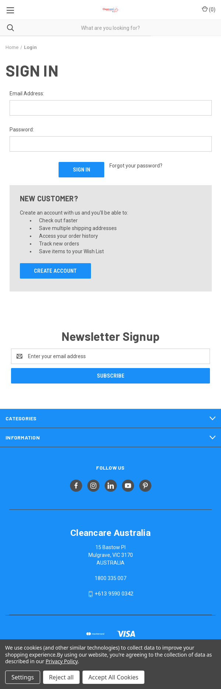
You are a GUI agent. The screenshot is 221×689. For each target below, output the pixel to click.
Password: (22, 129)
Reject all (61, 677)
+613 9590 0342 (114, 593)
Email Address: (27, 93)
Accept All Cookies (113, 677)
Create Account (55, 271)
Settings (22, 677)
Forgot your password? (135, 166)
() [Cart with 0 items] (208, 9)
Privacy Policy (62, 661)
